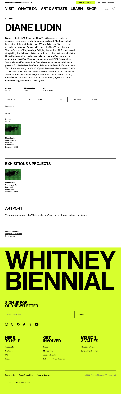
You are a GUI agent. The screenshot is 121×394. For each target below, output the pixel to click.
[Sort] (19, 99)
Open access (10, 236)
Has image (74, 99)
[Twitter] (30, 324)
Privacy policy (10, 375)
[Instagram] (6, 324)
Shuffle (107, 8)
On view (91, 99)
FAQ (6, 355)
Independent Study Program (54, 359)
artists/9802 (48, 90)
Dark (8, 382)
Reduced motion (22, 382)
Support (46, 347)
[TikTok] (24, 324)
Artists (10, 18)
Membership (48, 351)
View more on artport (15, 215)
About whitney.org (43, 375)
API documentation (12, 231)
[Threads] (12, 324)
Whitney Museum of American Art (18, 2)
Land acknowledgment (89, 351)
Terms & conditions (26, 375)
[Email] (39, 314)
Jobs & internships (50, 355)
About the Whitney (88, 347)
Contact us (9, 351)
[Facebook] (18, 324)
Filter (40, 99)
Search (114, 8)
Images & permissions (13, 234)
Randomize (9, 106)
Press (7, 359)
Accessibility (9, 347)
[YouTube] (36, 324)
